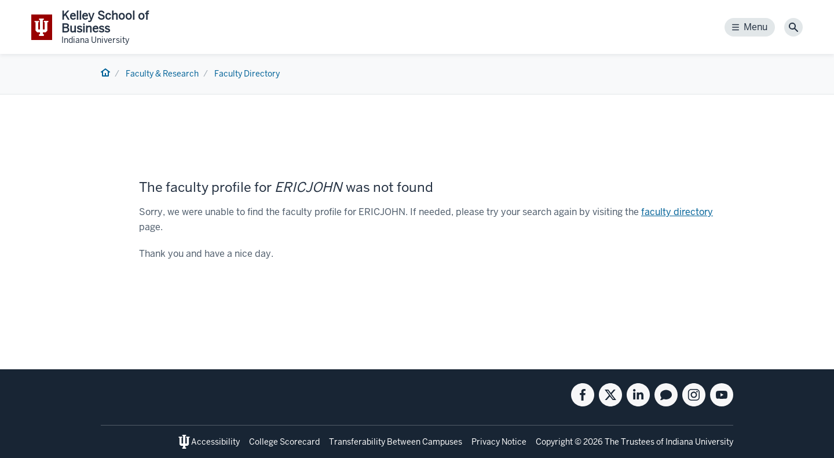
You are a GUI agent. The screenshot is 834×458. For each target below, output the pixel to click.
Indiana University (699, 442)
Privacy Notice (498, 442)
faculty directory (677, 212)
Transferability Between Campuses (395, 442)
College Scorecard (284, 442)
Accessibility (215, 442)
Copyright (554, 442)
